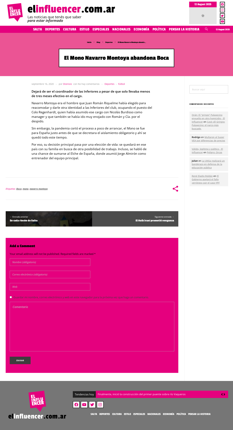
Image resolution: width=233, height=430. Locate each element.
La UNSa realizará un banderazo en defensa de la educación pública (208, 164)
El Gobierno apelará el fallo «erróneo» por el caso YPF (206, 179)
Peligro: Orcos (214, 152)
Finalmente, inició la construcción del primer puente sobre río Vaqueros (142, 394)
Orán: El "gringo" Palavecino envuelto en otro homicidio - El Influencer (208, 118)
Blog (98, 42)
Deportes (109, 42)
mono (25, 188)
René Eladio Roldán (202, 176)
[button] (224, 394)
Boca (19, 188)
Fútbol (121, 83)
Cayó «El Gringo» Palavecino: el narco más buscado (208, 125)
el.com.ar (71, 9)
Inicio (89, 42)
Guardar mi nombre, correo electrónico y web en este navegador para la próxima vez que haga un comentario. (81, 297)
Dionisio (67, 83)
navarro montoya (39, 188)
